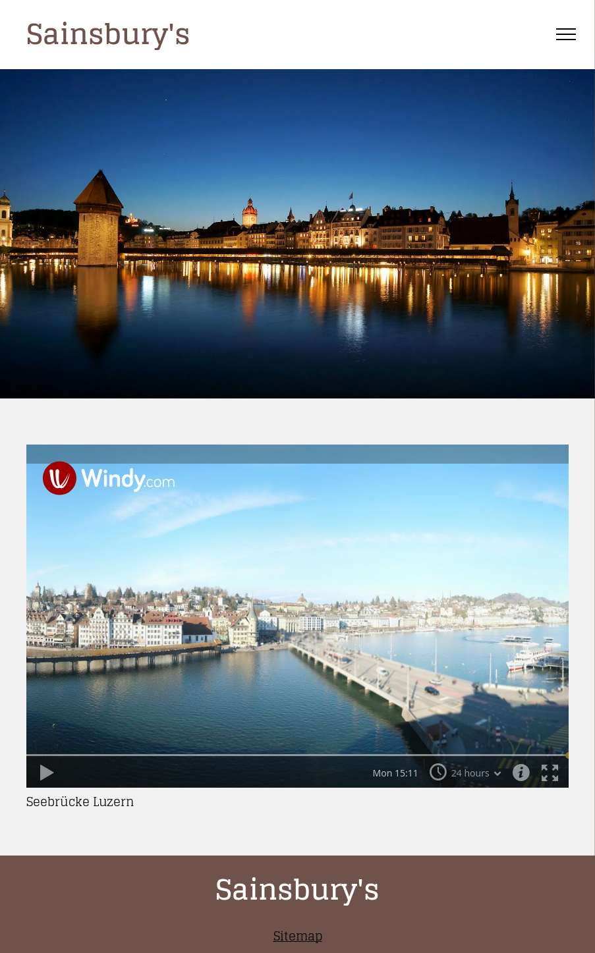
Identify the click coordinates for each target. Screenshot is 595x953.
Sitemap (297, 935)
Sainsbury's (108, 34)
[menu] (566, 34)
